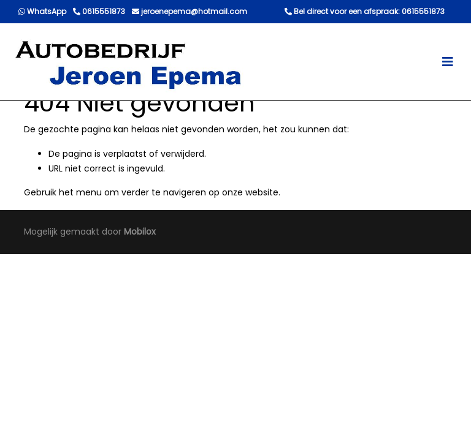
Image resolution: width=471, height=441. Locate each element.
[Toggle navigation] (447, 62)
